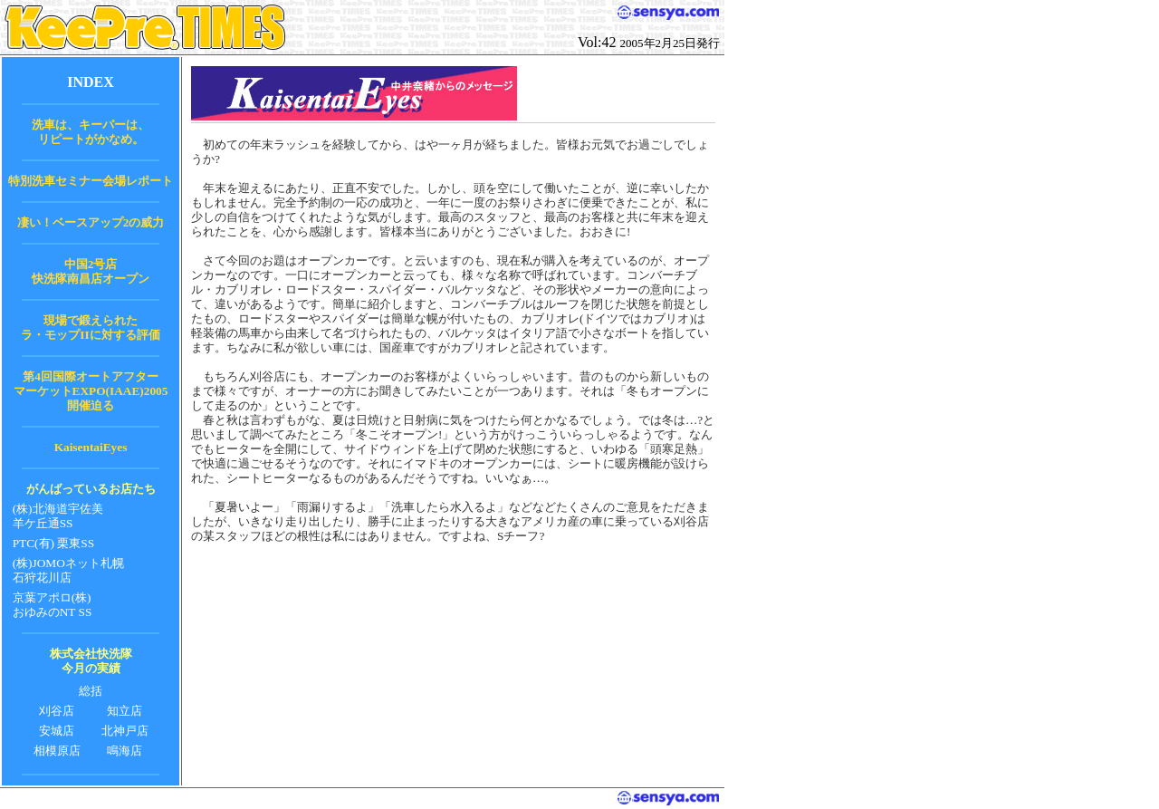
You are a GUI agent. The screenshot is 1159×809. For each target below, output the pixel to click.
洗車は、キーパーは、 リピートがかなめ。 (90, 132)
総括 (90, 691)
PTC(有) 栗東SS (53, 543)
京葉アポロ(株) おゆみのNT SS (52, 605)
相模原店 (57, 750)
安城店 (56, 730)
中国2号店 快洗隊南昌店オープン (90, 271)
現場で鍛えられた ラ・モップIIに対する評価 (90, 327)
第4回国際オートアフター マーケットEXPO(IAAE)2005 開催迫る (91, 391)
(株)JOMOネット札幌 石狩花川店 (68, 570)
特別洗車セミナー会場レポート (90, 181)
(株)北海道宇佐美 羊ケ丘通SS (58, 516)
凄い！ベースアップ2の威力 (91, 222)
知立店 (124, 711)
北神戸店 (124, 730)
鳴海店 (124, 750)
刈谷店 (56, 711)
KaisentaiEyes (91, 447)
